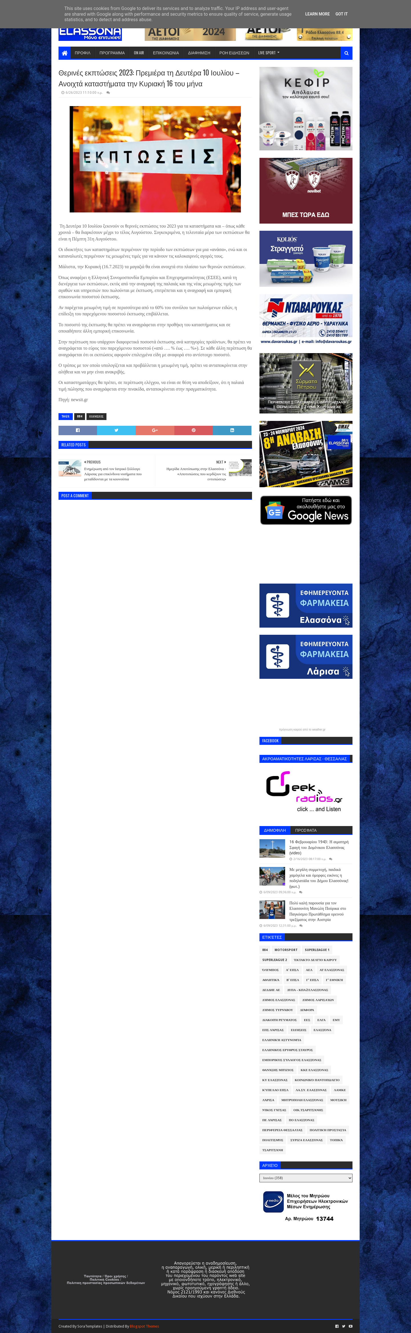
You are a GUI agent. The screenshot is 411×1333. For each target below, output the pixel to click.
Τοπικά (336, 1140)
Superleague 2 (274, 960)
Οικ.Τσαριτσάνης (308, 1110)
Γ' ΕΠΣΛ (312, 980)
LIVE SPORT (267, 52)
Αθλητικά (270, 980)
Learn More (317, 14)
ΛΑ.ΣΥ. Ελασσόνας (311, 1090)
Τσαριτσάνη (272, 1150)
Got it (341, 14)
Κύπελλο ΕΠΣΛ (275, 1090)
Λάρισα (268, 1100)
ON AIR (139, 52)
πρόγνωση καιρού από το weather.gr (302, 729)
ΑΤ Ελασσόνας (332, 970)
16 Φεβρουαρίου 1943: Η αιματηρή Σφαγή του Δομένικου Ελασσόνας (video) (318, 847)
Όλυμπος (270, 970)
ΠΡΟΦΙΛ (82, 52)
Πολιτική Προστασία (328, 1130)
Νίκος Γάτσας (274, 1110)
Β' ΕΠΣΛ (293, 980)
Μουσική (338, 1100)
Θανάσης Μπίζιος (278, 1070)
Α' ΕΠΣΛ (292, 970)
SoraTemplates (89, 1326)
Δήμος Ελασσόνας (278, 1000)
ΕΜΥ (336, 1020)
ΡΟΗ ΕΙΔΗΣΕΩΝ (234, 52)
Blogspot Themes (144, 1326)
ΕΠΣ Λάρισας (273, 1030)
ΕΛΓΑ (321, 1020)
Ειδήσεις (96, 416)
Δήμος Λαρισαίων (318, 1000)
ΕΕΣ (307, 1020)
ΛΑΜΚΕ (340, 1090)
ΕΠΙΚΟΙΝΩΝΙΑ (166, 52)
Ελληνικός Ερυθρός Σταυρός (287, 1050)
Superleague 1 (317, 950)
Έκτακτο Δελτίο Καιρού (315, 960)
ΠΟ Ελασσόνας (301, 1120)
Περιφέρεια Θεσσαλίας (282, 1130)
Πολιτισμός (272, 1140)
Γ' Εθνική (334, 980)
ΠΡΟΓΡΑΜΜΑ (112, 52)
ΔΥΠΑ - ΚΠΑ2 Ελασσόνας (307, 990)
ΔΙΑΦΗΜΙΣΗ (199, 52)
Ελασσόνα (322, 1030)
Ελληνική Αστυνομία (281, 1040)
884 (79, 416)
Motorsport (286, 950)
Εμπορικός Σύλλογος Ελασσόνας (291, 1060)
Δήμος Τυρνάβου (277, 1010)
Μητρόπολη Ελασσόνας (302, 1100)
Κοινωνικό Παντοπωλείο (317, 1080)
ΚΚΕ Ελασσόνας (315, 1070)
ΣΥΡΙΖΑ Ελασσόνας (306, 1140)
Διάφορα (307, 1010)
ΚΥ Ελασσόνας (275, 1080)
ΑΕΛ (309, 970)
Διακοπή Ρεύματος (279, 1020)
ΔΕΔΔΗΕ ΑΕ (271, 990)
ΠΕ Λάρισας (272, 1120)
